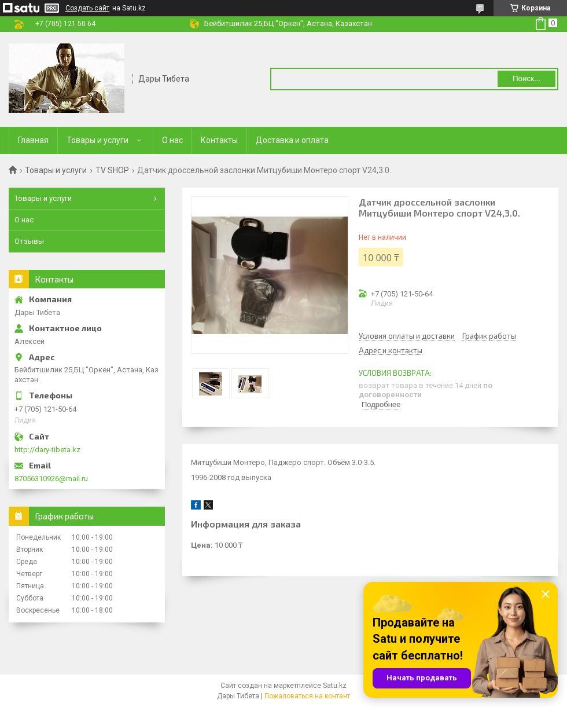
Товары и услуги (97, 140)
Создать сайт (87, 8)
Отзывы (29, 241)
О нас (172, 140)
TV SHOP (112, 170)
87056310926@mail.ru (51, 478)
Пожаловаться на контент (307, 696)
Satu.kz (335, 686)
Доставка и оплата (292, 140)
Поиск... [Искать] (526, 78)
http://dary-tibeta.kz (47, 449)
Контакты (219, 140)
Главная (33, 140)
